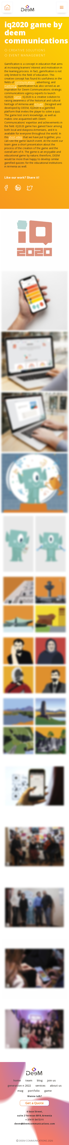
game (48, 1090)
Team (28, 1080)
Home (17, 1080)
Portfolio (34, 1090)
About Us (55, 1085)
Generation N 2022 (19, 1085)
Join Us (51, 1080)
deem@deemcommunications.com (34, 1123)
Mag (20, 1090)
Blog (40, 1080)
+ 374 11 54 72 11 (34, 1119)
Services (40, 1085)
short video (15, 137)
